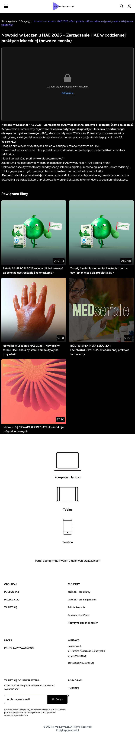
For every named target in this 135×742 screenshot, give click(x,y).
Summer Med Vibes (78, 615)
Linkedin (73, 688)
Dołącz (57, 699)
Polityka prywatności (19, 648)
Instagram (75, 680)
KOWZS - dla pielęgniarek (82, 599)
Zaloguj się (67, 92)
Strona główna (9, 21)
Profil (8, 640)
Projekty (74, 584)
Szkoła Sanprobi (76, 607)
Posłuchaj (11, 591)
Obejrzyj (26, 21)
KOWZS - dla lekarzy (79, 591)
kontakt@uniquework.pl (81, 662)
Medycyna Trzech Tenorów (83, 622)
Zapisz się (10, 607)
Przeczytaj (12, 599)
